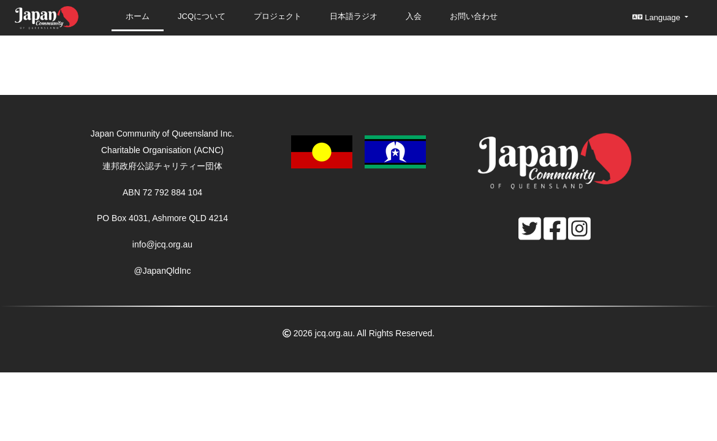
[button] (358, 151)
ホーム (138, 16)
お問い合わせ (474, 16)
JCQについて (202, 16)
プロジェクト (278, 16)
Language (657, 17)
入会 (414, 16)
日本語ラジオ (353, 16)
